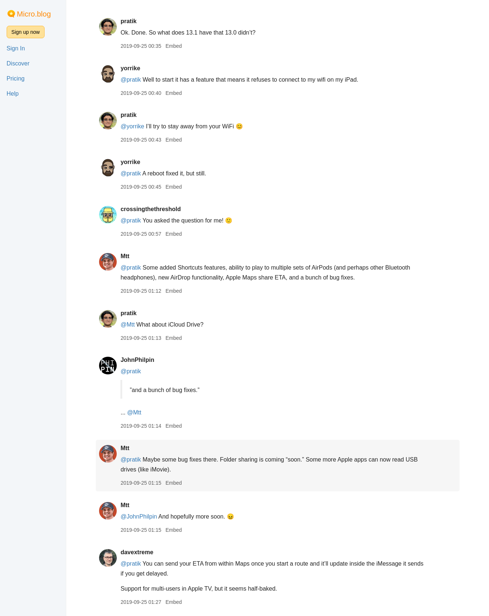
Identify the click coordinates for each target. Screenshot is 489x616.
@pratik (130, 79)
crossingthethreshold (150, 209)
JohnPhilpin (137, 360)
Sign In (16, 48)
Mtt (124, 256)
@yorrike (132, 126)
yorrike (130, 68)
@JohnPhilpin (138, 516)
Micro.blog (34, 14)
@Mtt (127, 324)
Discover (18, 63)
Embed (173, 46)
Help (13, 93)
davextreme (136, 552)
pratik (128, 21)
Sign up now (25, 32)
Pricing (16, 78)
